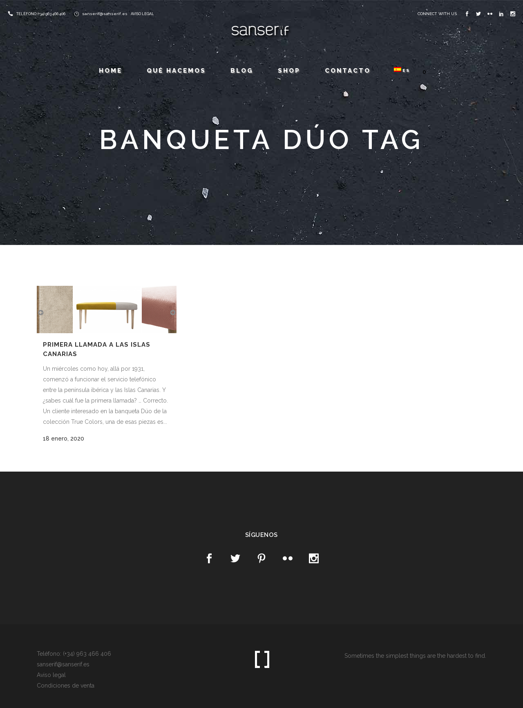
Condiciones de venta (65, 685)
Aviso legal (51, 675)
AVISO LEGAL (142, 14)
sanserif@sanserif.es (104, 13)
